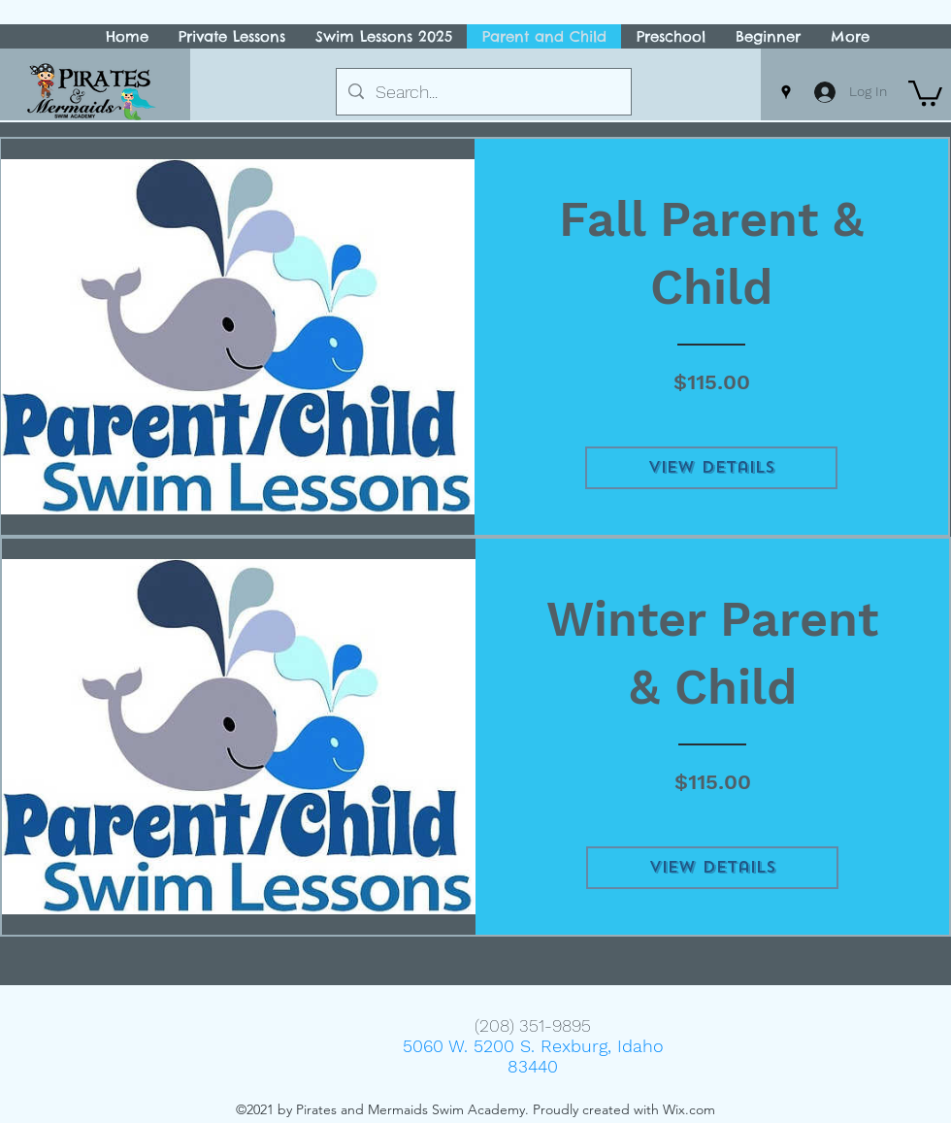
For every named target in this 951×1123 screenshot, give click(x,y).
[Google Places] (786, 92)
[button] (925, 92)
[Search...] (483, 92)
